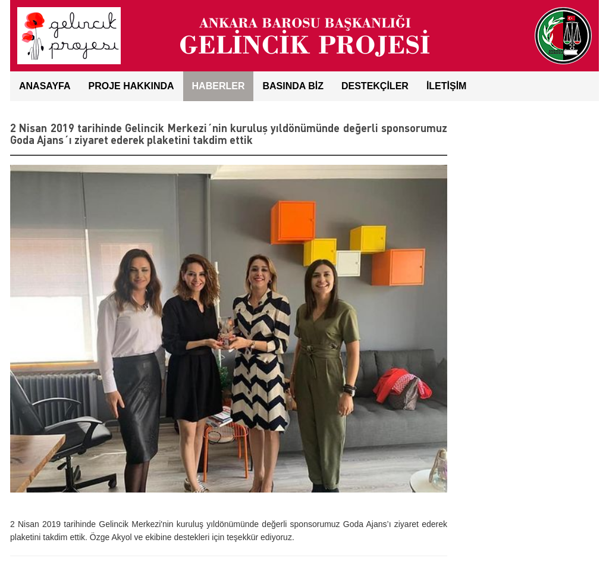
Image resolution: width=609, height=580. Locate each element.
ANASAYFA (45, 86)
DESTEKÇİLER (375, 86)
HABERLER (218, 86)
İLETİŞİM (446, 86)
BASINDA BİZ (293, 86)
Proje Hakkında (131, 86)
